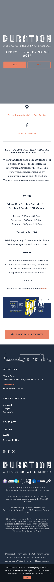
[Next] (48, 300)
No (39, 65)
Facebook (8, 412)
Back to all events (29, 334)
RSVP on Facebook (27, 134)
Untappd (7, 405)
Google (6, 408)
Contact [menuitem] (7, 429)
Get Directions (9, 385)
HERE (44, 288)
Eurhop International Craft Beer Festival (27, 115)
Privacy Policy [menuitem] (11, 440)
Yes (15, 65)
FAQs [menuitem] (6, 435)
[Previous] (42, 300)
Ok (27, 577)
